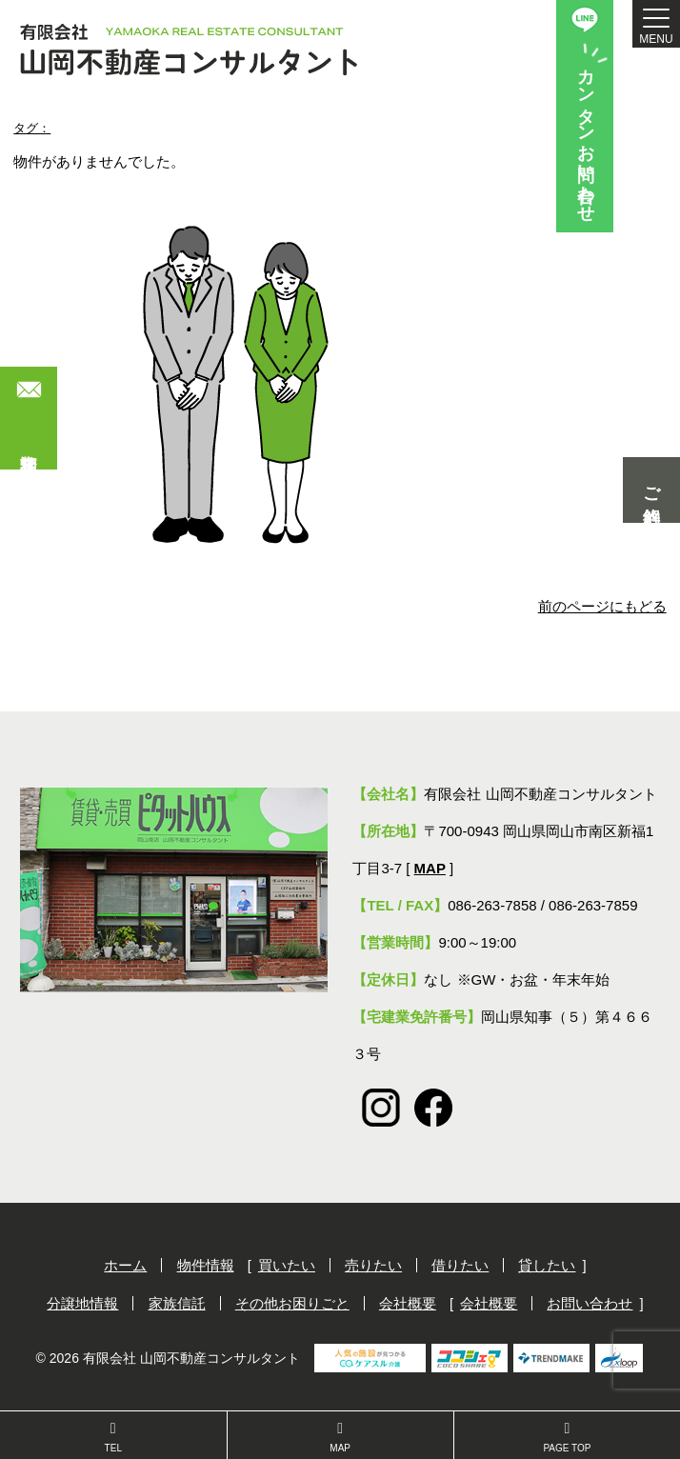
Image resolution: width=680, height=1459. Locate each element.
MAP (340, 1437)
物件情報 (205, 1265)
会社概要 (407, 1303)
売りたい (373, 1265)
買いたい (286, 1265)
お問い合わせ (589, 1303)
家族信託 (177, 1303)
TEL (113, 1437)
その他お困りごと (292, 1303)
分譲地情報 (82, 1303)
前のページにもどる (602, 606)
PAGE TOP (567, 1437)
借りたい (460, 1265)
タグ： (31, 128)
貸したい (546, 1265)
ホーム (125, 1265)
